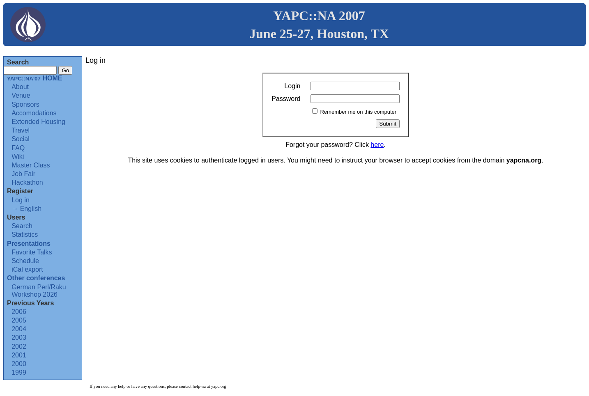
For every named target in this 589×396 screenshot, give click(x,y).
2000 (19, 363)
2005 (19, 320)
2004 (19, 328)
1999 (19, 372)
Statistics (25, 234)
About (20, 86)
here (377, 144)
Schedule (25, 260)
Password (285, 98)
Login (292, 85)
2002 (19, 346)
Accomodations (34, 113)
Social (21, 138)
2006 (19, 311)
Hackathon (27, 182)
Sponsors (25, 104)
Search (22, 225)
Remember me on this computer (358, 112)
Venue (21, 95)
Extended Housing (38, 121)
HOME (34, 78)
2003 (19, 337)
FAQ (18, 147)
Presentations (29, 243)
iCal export (27, 269)
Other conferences (36, 278)
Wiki (18, 156)
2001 (19, 355)
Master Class (31, 165)
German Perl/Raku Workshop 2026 (39, 291)
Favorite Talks (32, 252)
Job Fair (23, 173)
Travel (21, 130)
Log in (21, 200)
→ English (26, 208)
